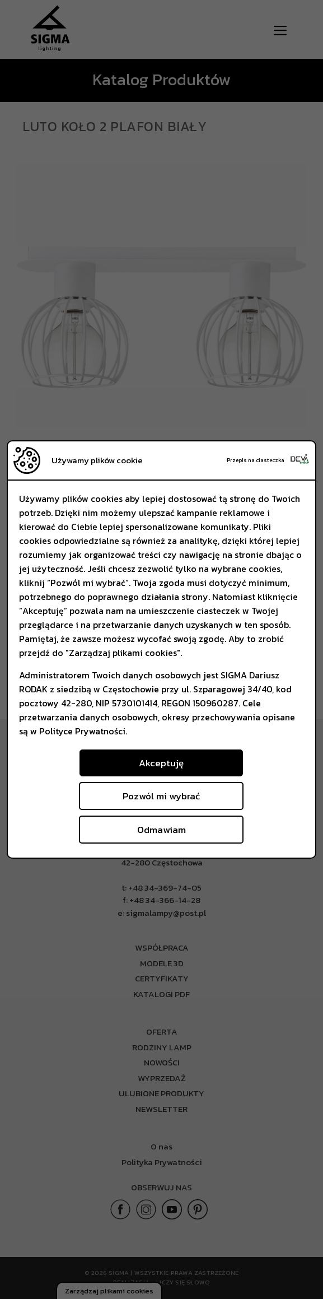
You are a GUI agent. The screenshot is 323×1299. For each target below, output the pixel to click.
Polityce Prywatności (82, 731)
